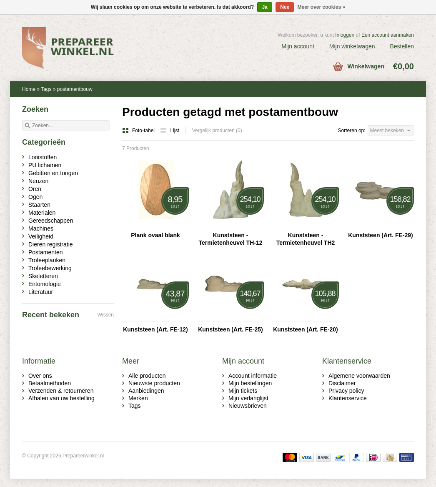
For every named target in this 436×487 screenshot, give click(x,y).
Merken (138, 398)
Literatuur (40, 292)
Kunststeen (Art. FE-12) (155, 329)
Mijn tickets (242, 390)
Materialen (41, 212)
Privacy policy (346, 390)
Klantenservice (347, 398)
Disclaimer (342, 383)
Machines (40, 228)
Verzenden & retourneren (60, 390)
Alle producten (147, 375)
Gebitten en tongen (53, 173)
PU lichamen (44, 165)
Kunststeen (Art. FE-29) (380, 235)
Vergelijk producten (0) (217, 130)
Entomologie (44, 284)
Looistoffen (42, 157)
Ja (264, 7)
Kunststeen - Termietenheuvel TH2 (305, 239)
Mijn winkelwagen (352, 46)
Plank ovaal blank (155, 235)
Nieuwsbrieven (247, 405)
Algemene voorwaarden (359, 375)
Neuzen (38, 181)
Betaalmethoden (49, 383)
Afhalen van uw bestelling (61, 398)
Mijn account (297, 46)
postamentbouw (75, 89)
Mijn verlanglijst (248, 398)
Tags (46, 89)
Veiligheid (40, 236)
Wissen (106, 315)
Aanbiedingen (146, 390)
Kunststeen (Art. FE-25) (230, 329)
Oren (34, 189)
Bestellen (402, 46)
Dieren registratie (50, 244)
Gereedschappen (50, 220)
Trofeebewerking (50, 268)
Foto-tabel (139, 130)
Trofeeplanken (46, 260)
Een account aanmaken (387, 35)
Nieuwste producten (154, 383)
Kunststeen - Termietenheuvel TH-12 (230, 239)
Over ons (40, 375)
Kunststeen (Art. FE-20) (305, 329)
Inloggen (344, 35)
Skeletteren (43, 276)
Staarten (39, 204)
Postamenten (45, 252)
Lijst (169, 130)
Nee (284, 7)
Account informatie (252, 375)
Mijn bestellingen (250, 383)
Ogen (35, 196)
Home (28, 89)
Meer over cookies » (322, 7)
